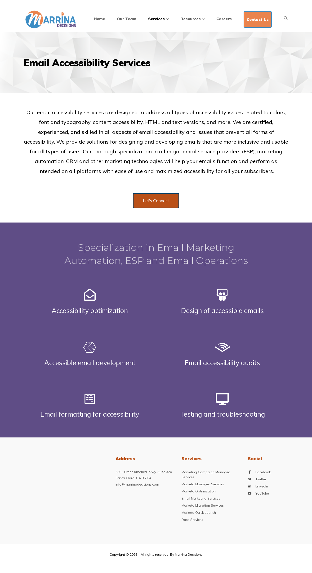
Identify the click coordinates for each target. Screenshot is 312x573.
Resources (192, 18)
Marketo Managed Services (203, 484)
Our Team (126, 18)
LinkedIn (261, 486)
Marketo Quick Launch (199, 512)
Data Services (192, 520)
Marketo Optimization (199, 491)
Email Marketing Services (201, 498)
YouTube (262, 493)
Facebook (263, 472)
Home (99, 18)
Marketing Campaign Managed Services (206, 474)
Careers (224, 18)
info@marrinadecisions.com (137, 484)
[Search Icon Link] (286, 18)
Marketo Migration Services (203, 505)
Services (158, 18)
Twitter (260, 479)
